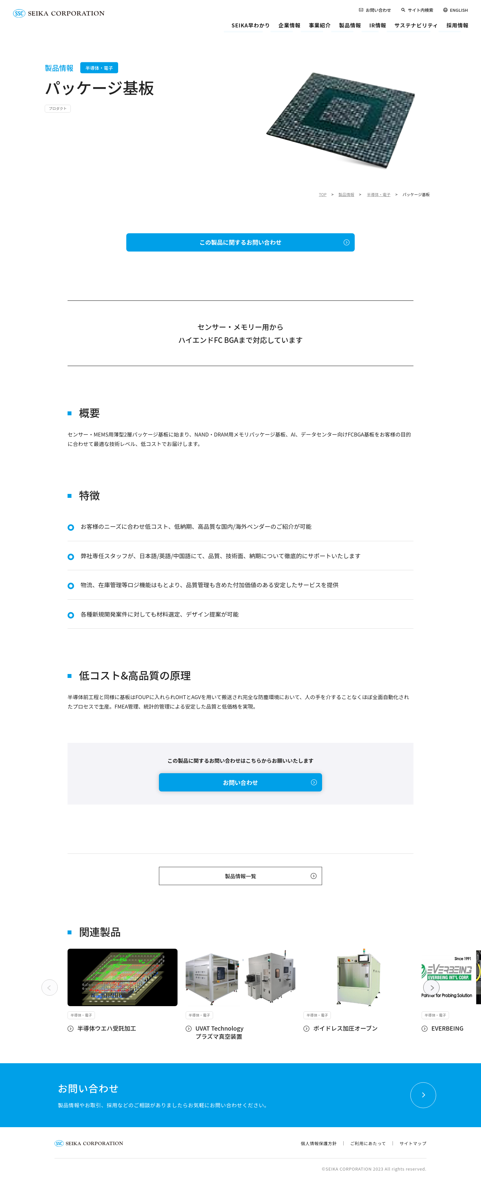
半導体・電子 (379, 194)
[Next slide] (431, 987)
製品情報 (346, 194)
